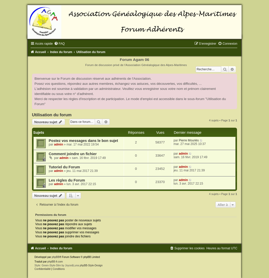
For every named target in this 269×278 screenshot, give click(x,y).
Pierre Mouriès (189, 140)
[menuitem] (59, 43)
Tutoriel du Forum (64, 167)
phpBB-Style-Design (91, 265)
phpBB (55, 257)
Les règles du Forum (67, 180)
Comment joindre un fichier (73, 154)
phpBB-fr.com (55, 261)
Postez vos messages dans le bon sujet (83, 141)
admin (58, 144)
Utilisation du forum (52, 114)
